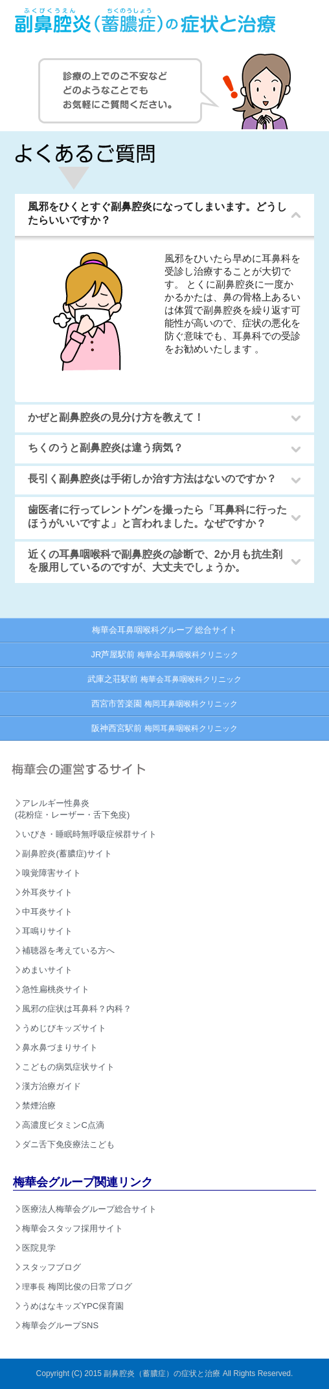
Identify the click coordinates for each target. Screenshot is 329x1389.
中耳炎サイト (44, 912)
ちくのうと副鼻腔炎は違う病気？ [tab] (101, 448)
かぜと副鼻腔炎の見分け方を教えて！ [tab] (112, 418)
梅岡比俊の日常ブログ (73, 1286)
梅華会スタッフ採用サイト (69, 1228)
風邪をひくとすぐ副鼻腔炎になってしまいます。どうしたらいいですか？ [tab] (153, 213)
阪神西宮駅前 (164, 728)
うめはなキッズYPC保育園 (69, 1306)
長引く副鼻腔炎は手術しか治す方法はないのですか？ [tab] (148, 479)
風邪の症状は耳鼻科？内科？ (73, 1008)
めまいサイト (44, 970)
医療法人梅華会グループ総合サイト (86, 1209)
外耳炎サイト (44, 892)
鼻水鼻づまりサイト (56, 1047)
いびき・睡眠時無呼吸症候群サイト (86, 834)
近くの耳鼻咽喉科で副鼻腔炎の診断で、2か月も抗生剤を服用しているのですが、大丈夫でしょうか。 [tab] (151, 561)
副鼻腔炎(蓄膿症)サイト (63, 853)
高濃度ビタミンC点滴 (59, 1125)
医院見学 (35, 1248)
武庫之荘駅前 (164, 679)
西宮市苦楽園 (164, 703)
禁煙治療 (35, 1105)
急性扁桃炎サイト (52, 989)
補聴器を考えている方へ (65, 950)
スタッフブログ (48, 1267)
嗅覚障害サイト (48, 873)
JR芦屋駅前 (164, 654)
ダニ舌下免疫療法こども (65, 1144)
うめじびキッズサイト (61, 1028)
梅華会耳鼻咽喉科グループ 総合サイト (165, 630)
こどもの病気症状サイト (65, 1067)
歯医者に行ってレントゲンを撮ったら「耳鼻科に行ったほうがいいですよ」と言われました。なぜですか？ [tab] (153, 516)
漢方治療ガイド (48, 1086)
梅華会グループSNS (56, 1325)
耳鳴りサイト (44, 931)
